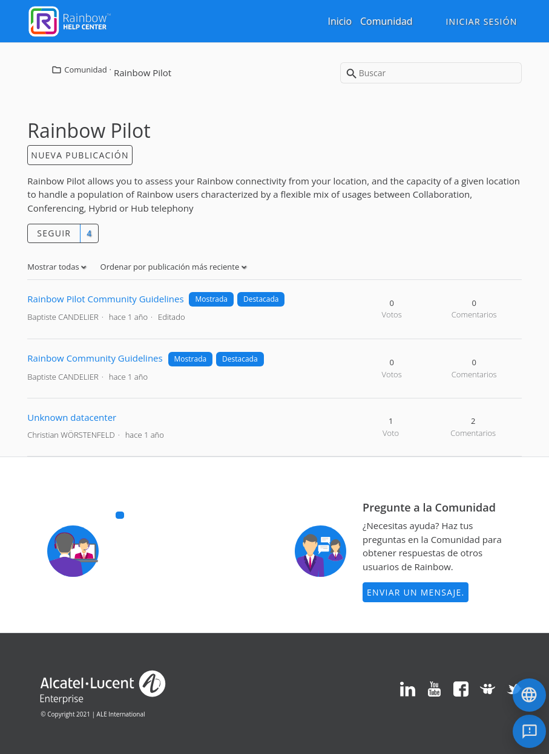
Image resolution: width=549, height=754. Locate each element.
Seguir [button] (54, 233)
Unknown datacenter (71, 417)
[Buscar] (431, 72)
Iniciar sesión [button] (481, 21)
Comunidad (386, 21)
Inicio (339, 21)
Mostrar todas (54, 266)
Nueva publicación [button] (79, 155)
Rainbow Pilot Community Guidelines (105, 299)
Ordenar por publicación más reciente (171, 266)
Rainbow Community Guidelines (94, 358)
